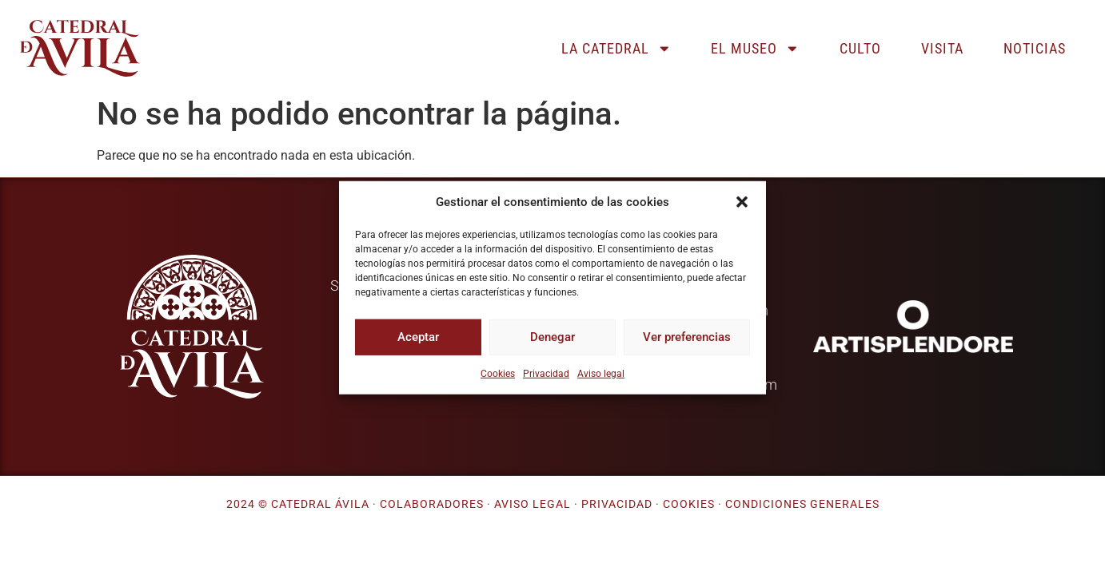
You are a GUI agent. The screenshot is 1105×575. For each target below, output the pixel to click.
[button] (742, 202)
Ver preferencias (687, 337)
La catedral (616, 49)
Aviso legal (600, 373)
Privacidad (546, 373)
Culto (860, 49)
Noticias (1034, 49)
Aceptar (418, 337)
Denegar (552, 337)
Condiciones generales (802, 504)
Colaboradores (432, 504)
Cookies (498, 373)
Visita (942, 49)
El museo (755, 49)
